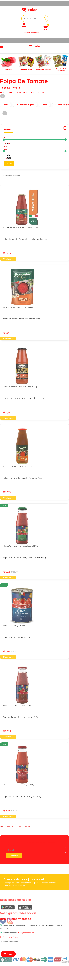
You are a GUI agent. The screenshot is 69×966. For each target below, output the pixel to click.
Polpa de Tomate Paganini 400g (14, 626)
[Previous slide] (3, 62)
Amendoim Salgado (24, 104)
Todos (5, 104)
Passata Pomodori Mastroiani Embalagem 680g (20, 387)
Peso (5, 138)
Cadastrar (14, 856)
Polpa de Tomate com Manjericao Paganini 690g (20, 546)
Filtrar (9, 163)
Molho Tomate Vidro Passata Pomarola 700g (19, 466)
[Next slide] (65, 62)
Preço (6, 149)
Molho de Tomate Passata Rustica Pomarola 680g (20, 227)
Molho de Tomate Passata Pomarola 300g (18, 307)
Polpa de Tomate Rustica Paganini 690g (17, 705)
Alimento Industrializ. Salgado (17, 92)
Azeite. (44, 104)
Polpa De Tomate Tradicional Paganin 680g (18, 785)
